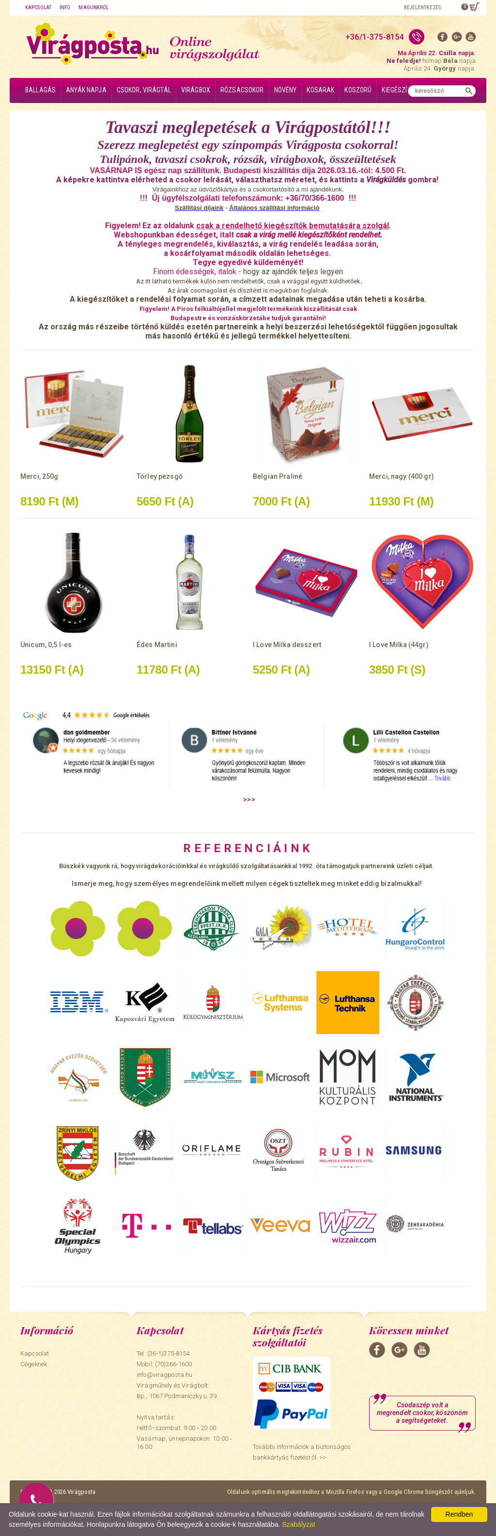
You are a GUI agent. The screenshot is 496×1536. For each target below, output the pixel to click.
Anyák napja (86, 90)
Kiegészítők (400, 90)
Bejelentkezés (422, 7)
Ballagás (40, 90)
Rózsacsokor (242, 90)
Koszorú (358, 90)
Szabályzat (298, 1524)
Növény (285, 90)
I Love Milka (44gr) (399, 645)
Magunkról (93, 7)
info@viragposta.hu (164, 1374)
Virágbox (195, 90)
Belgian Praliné (277, 476)
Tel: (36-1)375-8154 (163, 1353)
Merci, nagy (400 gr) (401, 476)
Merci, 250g (39, 476)
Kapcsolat (38, 7)
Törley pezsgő (160, 476)
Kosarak (320, 90)
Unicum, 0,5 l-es (46, 645)
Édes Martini (157, 645)
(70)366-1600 (173, 1364)
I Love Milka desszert (287, 645)
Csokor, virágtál (144, 90)
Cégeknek (33, 1364)
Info (65, 7)
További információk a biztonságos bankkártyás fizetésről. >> (302, 1452)
